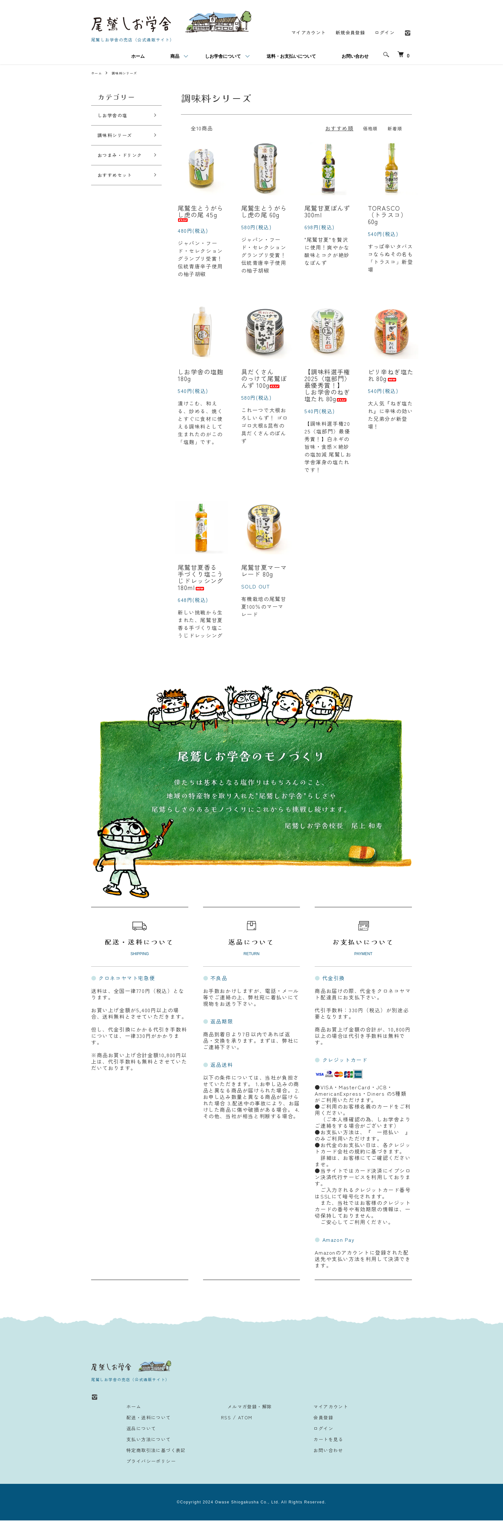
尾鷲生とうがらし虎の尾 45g (201, 215)
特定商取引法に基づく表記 (154, 1461)
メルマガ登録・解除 (242, 1418)
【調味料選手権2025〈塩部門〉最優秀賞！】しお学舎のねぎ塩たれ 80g (327, 390)
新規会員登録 (345, 33)
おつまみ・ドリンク (123, 162)
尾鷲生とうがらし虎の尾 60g (264, 213)
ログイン (383, 33)
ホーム (138, 56)
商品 (174, 56)
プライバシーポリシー (148, 1472)
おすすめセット (119, 187)
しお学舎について (223, 56)
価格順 (367, 129)
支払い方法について (145, 1450)
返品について (137, 1439)
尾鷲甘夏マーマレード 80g (264, 579)
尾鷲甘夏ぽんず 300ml (327, 213)
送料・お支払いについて (291, 56)
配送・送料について (145, 1428)
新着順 (393, 129)
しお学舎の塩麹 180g (201, 378)
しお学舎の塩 (116, 116)
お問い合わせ (355, 56)
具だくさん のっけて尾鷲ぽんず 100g (264, 382)
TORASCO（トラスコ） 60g (388, 217)
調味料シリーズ (129, 73)
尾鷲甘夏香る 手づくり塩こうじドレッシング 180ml (201, 587)
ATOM (242, 1428)
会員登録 (307, 1428)
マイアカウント (299, 33)
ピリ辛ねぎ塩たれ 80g (391, 378)
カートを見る (313, 1450)
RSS (222, 1428)
